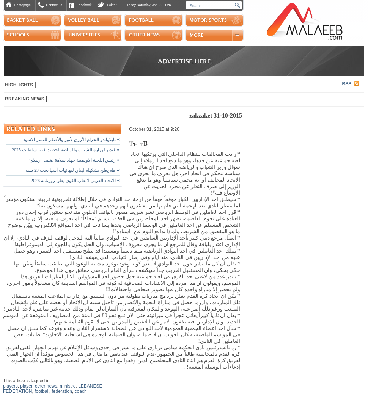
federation (62, 391)
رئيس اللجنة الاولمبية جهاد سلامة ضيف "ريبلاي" (74, 160)
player (26, 386)
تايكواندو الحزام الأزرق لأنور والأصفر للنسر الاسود (71, 139)
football (42, 391)
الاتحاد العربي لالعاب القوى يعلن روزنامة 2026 (75, 180)
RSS (347, 83)
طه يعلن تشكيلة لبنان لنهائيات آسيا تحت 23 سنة (72, 170)
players (10, 386)
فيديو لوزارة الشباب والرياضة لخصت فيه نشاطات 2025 (66, 149)
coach (81, 391)
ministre (67, 386)
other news (46, 386)
